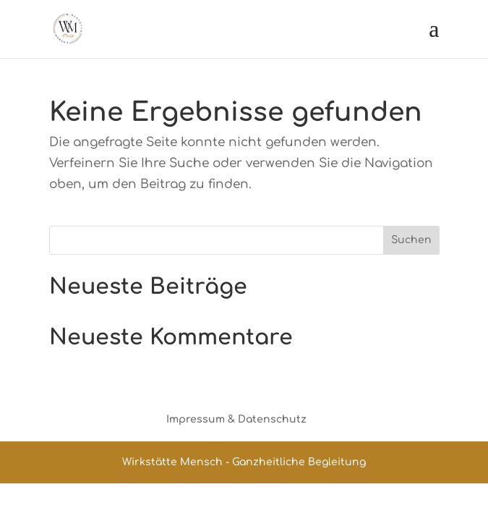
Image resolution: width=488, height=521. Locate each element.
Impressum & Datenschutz (236, 419)
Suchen (411, 239)
